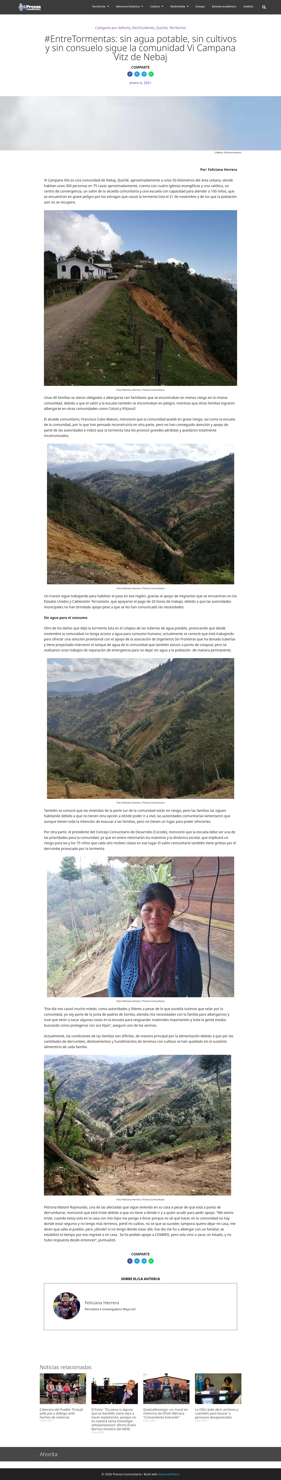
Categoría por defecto (112, 27)
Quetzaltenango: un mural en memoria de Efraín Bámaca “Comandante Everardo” (165, 1413)
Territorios (100, 6)
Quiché (161, 27)
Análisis (248, 6)
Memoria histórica (129, 6)
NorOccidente (143, 27)
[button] (264, 7)
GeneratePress (168, 1474)
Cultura (156, 6)
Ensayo (200, 6)
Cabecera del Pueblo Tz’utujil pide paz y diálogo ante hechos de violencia (61, 1413)
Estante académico (224, 6)
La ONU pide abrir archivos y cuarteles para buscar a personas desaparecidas (216, 1413)
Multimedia (179, 6)
